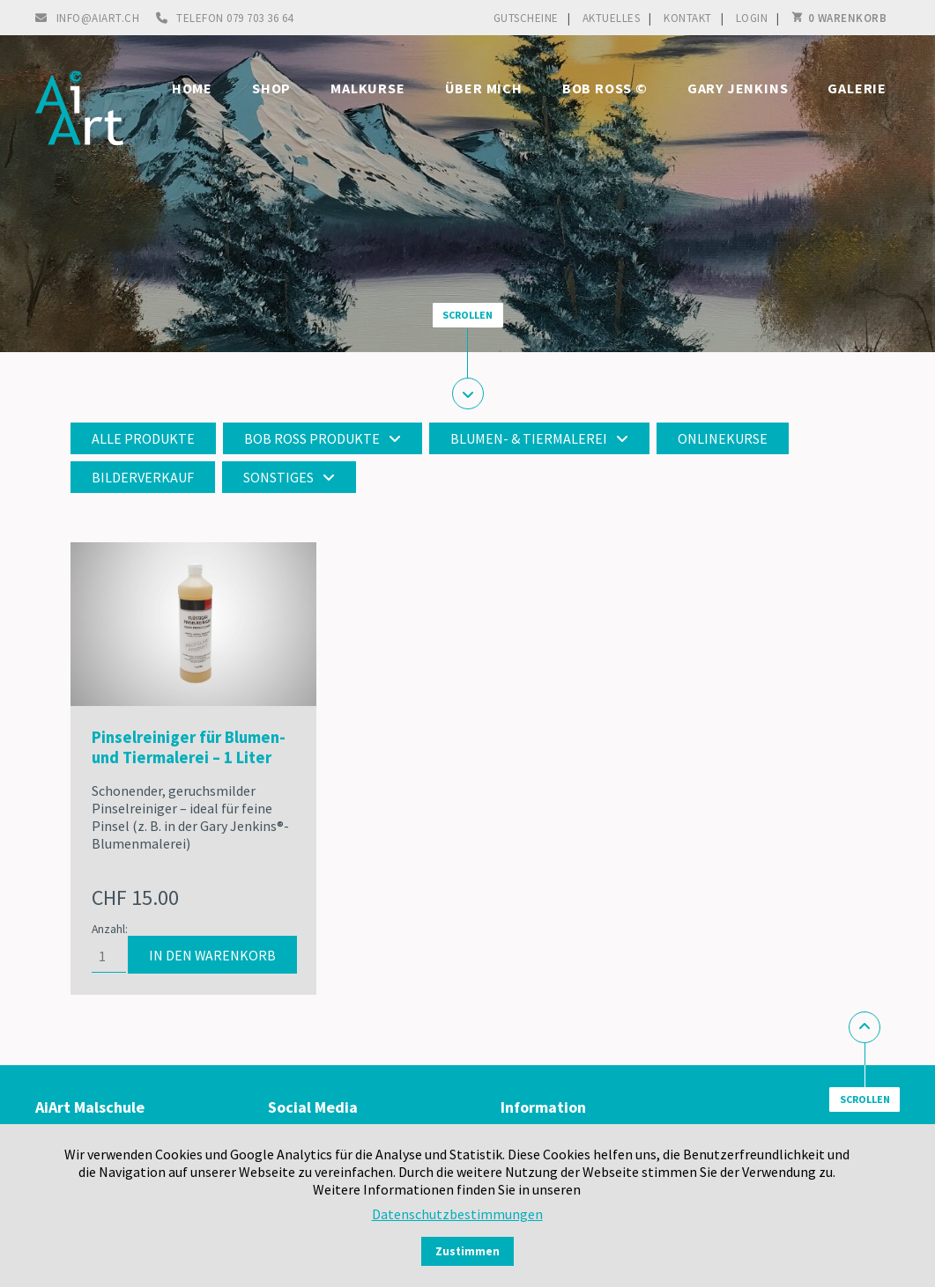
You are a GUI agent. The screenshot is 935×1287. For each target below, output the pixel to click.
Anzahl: (110, 929)
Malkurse (367, 88)
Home (192, 88)
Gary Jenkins (738, 88)
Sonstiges (278, 477)
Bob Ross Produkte (312, 438)
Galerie (857, 88)
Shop (271, 88)
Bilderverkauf (143, 477)
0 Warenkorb (847, 18)
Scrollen (467, 314)
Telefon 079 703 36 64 (234, 18)
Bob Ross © (605, 88)
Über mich (484, 88)
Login (752, 18)
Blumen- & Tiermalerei (528, 438)
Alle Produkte (143, 438)
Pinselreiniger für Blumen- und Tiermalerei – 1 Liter (189, 747)
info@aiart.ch (98, 18)
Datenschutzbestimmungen (457, 1214)
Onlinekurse (723, 438)
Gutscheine (526, 18)
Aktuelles (612, 18)
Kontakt (688, 18)
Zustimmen (467, 1251)
